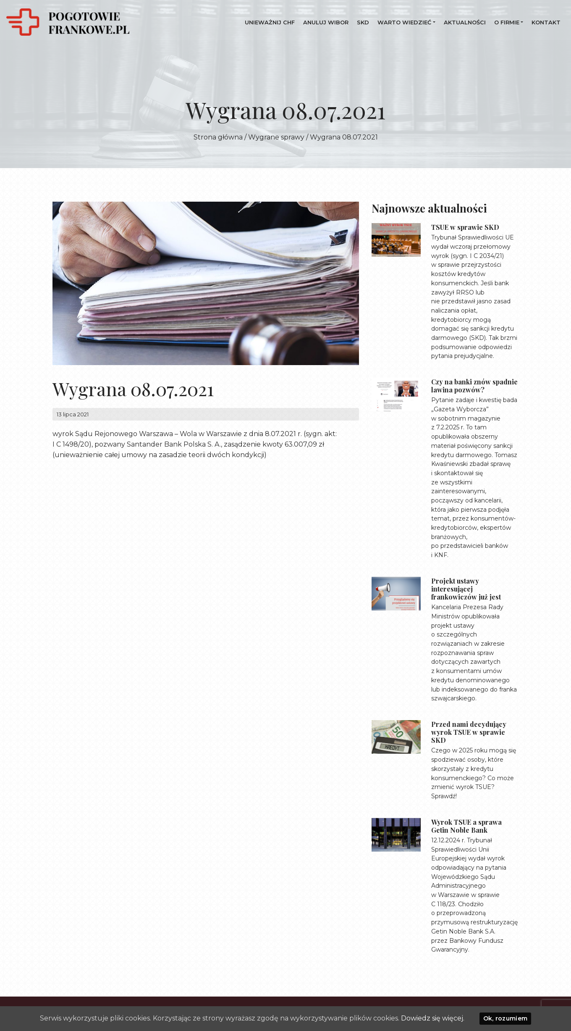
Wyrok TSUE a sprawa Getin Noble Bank (466, 826)
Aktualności (465, 22)
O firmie (506, 22)
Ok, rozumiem (505, 1018)
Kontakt (546, 22)
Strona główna (218, 137)
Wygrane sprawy (276, 137)
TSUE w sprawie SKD (465, 227)
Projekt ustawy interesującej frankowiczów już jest (466, 588)
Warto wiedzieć (404, 22)
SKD (363, 22)
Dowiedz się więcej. (432, 1018)
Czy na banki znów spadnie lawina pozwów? (474, 385)
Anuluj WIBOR (325, 22)
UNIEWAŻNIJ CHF (270, 22)
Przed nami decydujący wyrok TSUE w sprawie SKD (468, 732)
